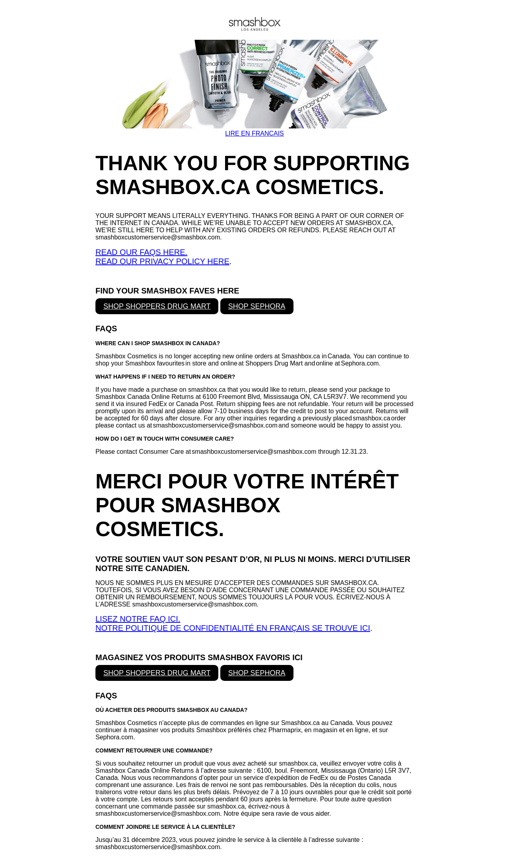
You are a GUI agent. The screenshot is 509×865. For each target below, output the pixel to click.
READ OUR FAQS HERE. (141, 252)
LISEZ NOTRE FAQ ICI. (137, 618)
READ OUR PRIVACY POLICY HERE (162, 261)
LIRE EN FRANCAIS (254, 133)
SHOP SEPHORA (257, 306)
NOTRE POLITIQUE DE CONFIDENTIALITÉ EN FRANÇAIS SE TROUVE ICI (232, 628)
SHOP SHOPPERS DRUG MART (156, 306)
